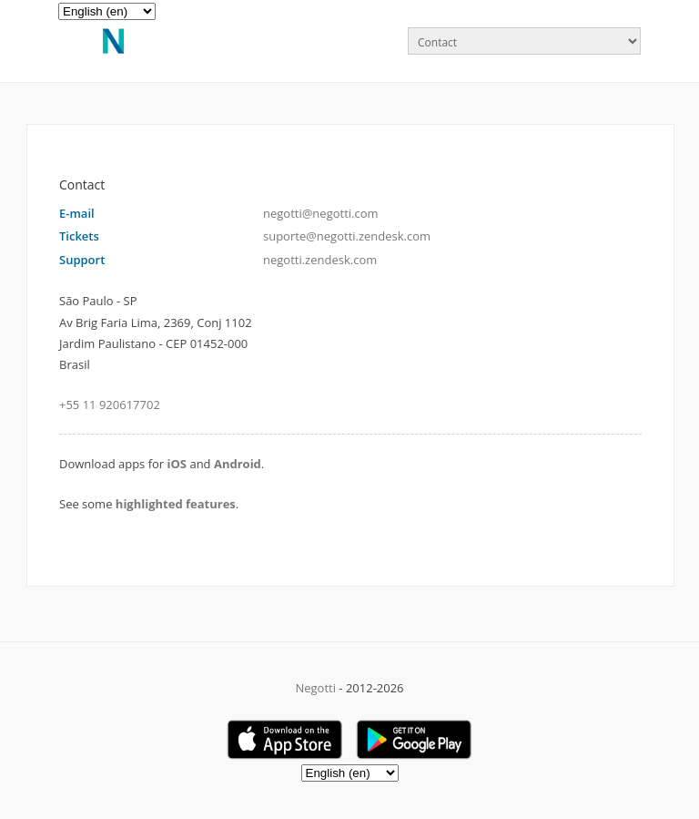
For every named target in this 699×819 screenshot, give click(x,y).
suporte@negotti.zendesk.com (347, 236)
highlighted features (176, 504)
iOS (177, 464)
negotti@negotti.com (321, 213)
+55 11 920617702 (109, 404)
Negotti (315, 688)
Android (237, 464)
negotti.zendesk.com (320, 259)
